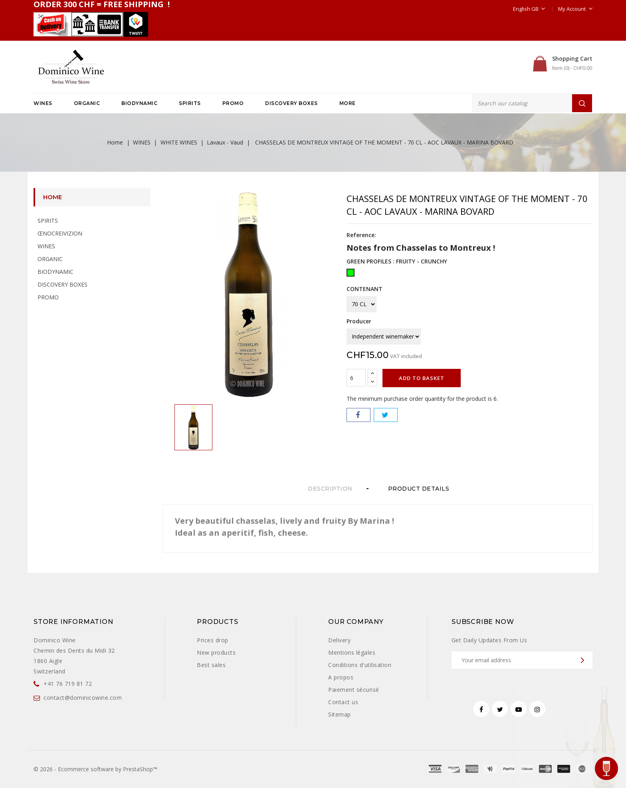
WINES (43, 103)
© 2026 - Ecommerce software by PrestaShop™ (95, 769)
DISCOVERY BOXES (291, 103)
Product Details (421, 488)
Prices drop (212, 640)
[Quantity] (356, 377)
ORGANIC (87, 103)
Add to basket (421, 378)
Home (52, 197)
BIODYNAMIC (139, 103)
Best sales (211, 665)
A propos (340, 677)
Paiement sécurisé (353, 689)
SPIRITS (190, 103)
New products (216, 652)
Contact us (343, 702)
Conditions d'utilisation (359, 665)
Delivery (339, 640)
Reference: (361, 235)
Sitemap (339, 714)
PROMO (233, 103)
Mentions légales (351, 652)
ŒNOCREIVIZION (60, 233)
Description (330, 488)
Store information (73, 622)
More (347, 103)
